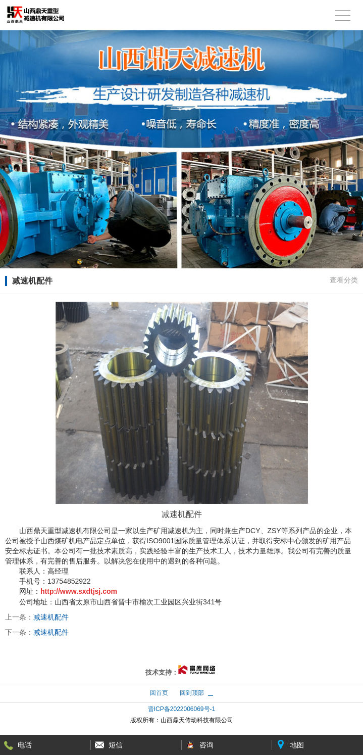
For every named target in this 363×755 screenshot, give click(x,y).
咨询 (206, 745)
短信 (116, 745)
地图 (297, 745)
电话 (25, 745)
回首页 (159, 692)
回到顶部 (192, 692)
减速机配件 (51, 617)
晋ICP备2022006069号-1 (181, 709)
